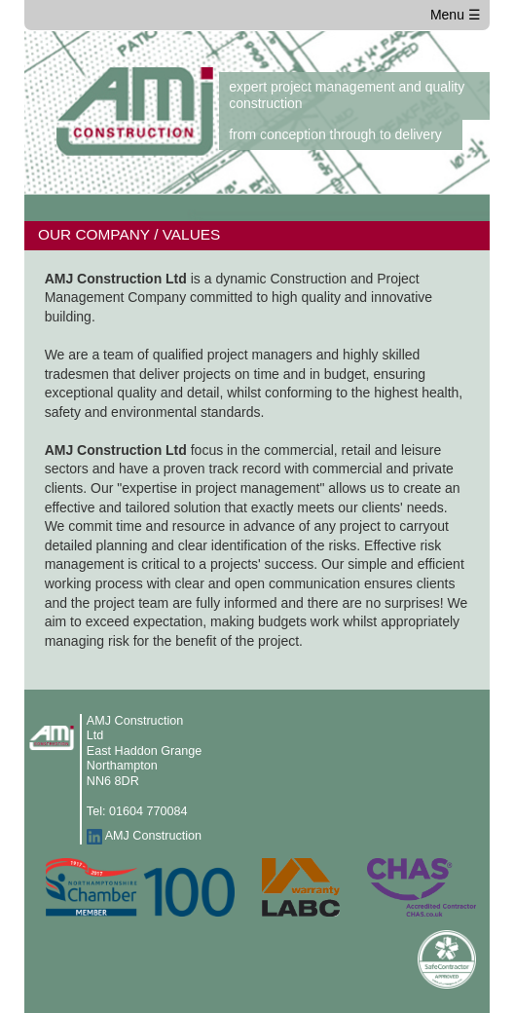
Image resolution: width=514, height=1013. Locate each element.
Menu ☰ (455, 14)
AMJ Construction (153, 836)
